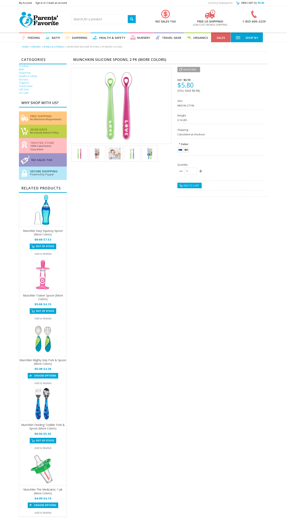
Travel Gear (171, 38)
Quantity (182, 164)
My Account (25, 3)
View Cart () (252, 3)
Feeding (34, 38)
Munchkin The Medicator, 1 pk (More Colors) (42, 491)
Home (25, 46)
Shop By (247, 37)
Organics (200, 38)
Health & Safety (112, 38)
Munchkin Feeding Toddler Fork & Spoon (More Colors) (43, 426)
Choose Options (45, 375)
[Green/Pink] (186, 149)
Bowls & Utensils (54, 46)
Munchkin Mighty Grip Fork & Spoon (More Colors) (43, 362)
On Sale (24, 93)
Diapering (79, 38)
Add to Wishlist (42, 254)
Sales (221, 38)
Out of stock (45, 246)
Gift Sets (24, 89)
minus (181, 171)
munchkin (189, 69)
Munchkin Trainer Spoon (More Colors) (43, 297)
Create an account (56, 3)
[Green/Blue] (180, 149)
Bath (56, 38)
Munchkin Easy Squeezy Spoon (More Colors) (43, 232)
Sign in (39, 3)
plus (200, 171)
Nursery (143, 38)
